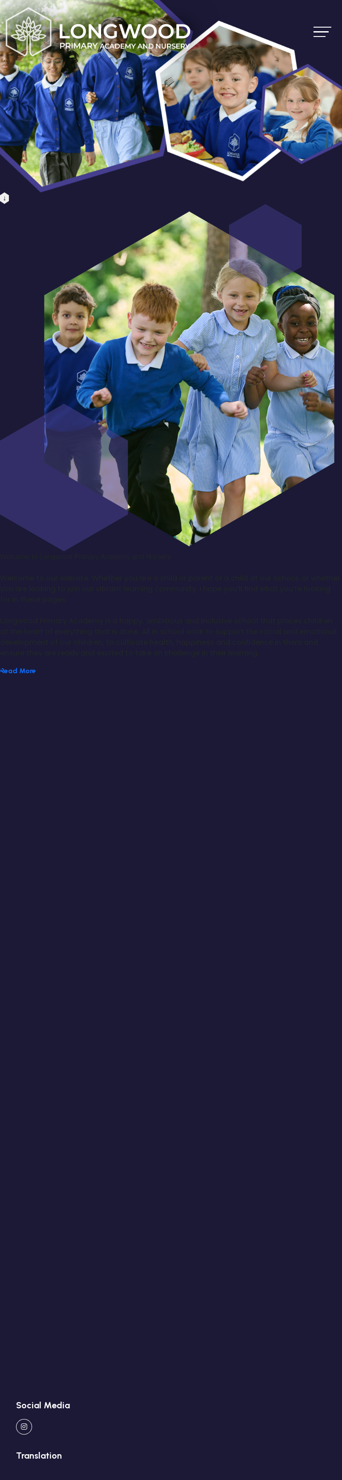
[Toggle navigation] (322, 32)
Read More (18, 671)
